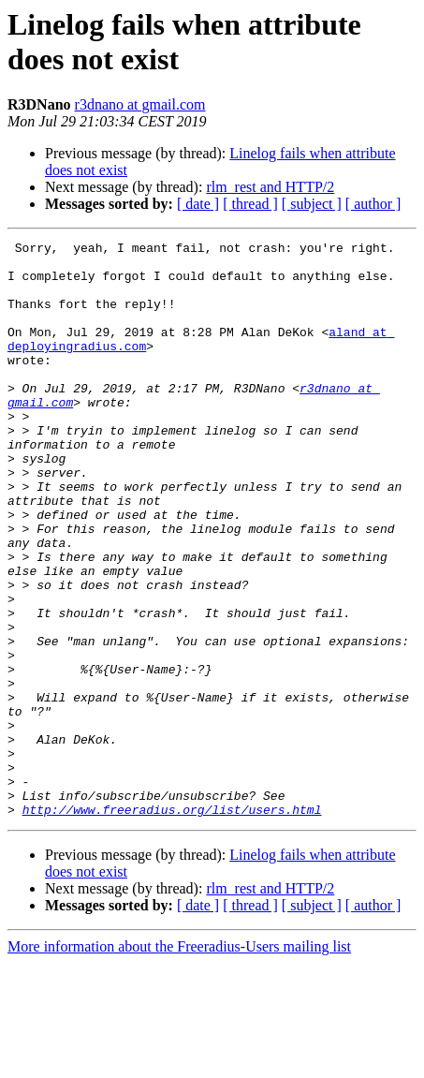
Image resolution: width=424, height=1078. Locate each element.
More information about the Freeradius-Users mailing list (179, 1062)
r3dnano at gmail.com (140, 104)
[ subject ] (312, 204)
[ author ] (373, 204)
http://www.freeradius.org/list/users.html (172, 924)
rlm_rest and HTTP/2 (270, 187)
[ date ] (198, 204)
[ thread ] (250, 204)
